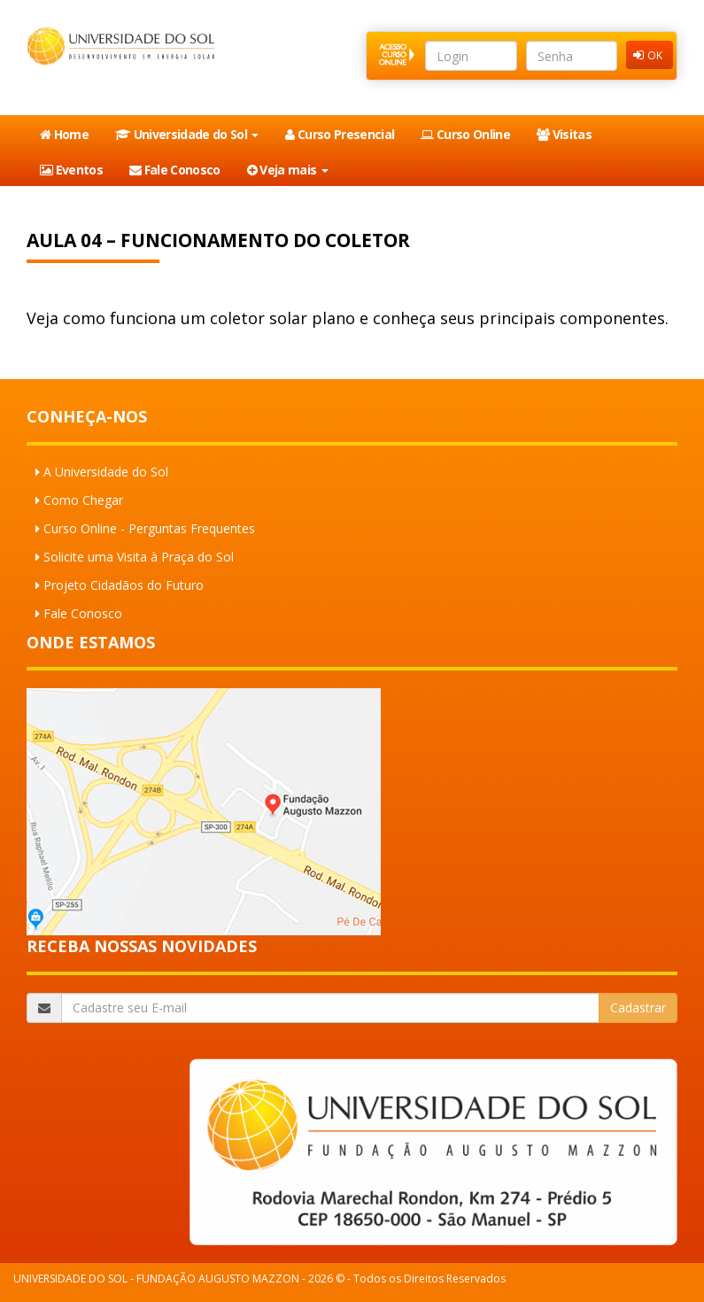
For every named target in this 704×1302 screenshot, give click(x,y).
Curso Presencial (339, 134)
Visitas (564, 134)
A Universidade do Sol (105, 471)
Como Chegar (83, 500)
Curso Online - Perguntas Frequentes (149, 528)
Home (64, 134)
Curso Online (465, 134)
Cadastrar (638, 1007)
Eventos (71, 169)
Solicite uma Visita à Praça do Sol (138, 556)
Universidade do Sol (187, 134)
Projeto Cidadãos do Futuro (123, 585)
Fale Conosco (174, 169)
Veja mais (288, 169)
